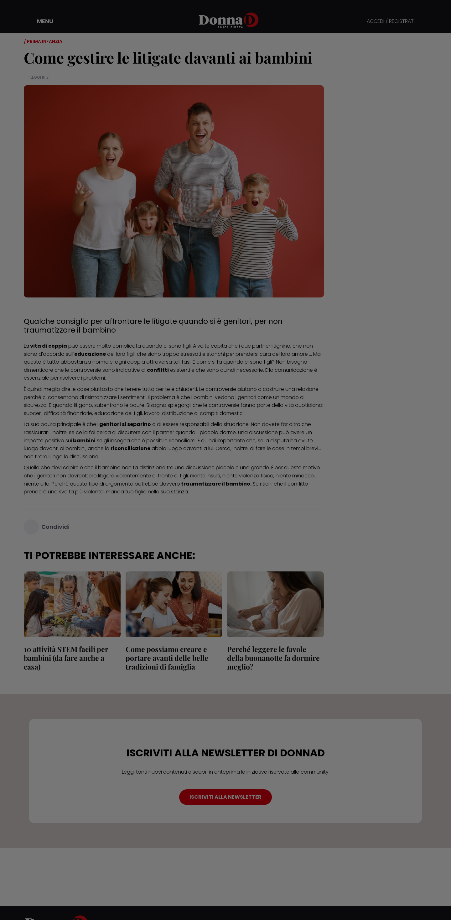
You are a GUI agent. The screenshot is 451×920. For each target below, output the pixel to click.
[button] (40, 21)
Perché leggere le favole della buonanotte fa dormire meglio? (273, 657)
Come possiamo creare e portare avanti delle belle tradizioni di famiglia (167, 657)
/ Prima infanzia (43, 41)
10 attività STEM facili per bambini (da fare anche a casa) (66, 657)
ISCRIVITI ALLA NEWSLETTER (225, 797)
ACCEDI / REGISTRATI (391, 21)
